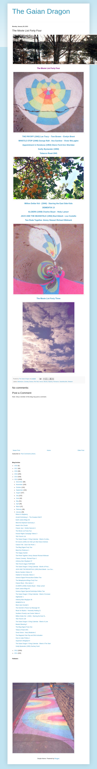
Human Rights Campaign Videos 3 (26, 533)
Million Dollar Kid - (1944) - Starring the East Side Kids (48, 203)
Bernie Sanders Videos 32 (24, 572)
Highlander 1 (20, 597)
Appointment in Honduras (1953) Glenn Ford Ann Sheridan (48, 145)
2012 (16, 650)
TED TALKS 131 (21, 536)
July (17, 495)
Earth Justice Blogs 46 (23, 520)
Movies (46, 381)
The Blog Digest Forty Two (24, 547)
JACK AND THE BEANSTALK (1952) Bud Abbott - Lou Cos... (35, 569)
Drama (31, 381)
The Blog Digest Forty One (24, 627)
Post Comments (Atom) (28, 454)
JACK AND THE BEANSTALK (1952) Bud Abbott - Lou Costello (48, 216)
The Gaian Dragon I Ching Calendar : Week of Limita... (33, 539)
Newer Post (16, 450)
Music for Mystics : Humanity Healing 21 (28, 610)
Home (49, 450)
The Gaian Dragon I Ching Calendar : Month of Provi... (33, 566)
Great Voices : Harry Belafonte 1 (26, 632)
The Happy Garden (22, 553)
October (18, 487)
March (18, 506)
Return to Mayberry (22, 514)
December (19, 482)
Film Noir (36, 381)
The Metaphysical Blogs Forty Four (26, 580)
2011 (16, 653)
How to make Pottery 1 (23, 638)
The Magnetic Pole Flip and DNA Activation (29, 635)
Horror (41, 381)
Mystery (50, 381)
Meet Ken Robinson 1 (22, 550)
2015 (16, 474)
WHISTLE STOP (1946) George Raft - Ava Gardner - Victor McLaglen (49, 141)
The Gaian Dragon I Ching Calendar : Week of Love (32, 621)
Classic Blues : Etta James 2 (25, 583)
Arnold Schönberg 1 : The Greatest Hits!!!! (29, 517)
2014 (16, 477)
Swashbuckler (63, 381)
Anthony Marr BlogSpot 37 (24, 561)
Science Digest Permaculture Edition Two (28, 577)
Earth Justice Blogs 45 (23, 588)
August (18, 493)
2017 (16, 468)
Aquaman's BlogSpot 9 (23, 641)
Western (70, 381)
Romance (56, 381)
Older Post (81, 450)
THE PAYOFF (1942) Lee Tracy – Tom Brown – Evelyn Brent (48, 137)
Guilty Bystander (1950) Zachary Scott (27, 646)
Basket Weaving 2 (21, 624)
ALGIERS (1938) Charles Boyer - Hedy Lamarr (48, 212)
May (17, 501)
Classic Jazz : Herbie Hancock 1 (26, 528)
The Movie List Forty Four (24, 531)
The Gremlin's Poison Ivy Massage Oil (27, 608)
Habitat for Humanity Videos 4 (25, 575)
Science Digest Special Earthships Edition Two (30, 591)
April (17, 504)
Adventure (20, 381)
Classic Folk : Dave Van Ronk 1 (25, 545)
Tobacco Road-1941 (48, 153)
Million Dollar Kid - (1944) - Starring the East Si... (31, 616)
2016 (16, 471)
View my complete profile (58, 689)
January (18, 512)
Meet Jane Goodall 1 (22, 605)
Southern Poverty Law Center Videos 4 (28, 613)
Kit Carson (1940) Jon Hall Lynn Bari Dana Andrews (32, 542)
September (19, 490)
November (19, 484)
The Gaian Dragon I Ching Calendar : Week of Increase (33, 594)
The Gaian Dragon (41, 11)
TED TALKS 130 (21, 619)
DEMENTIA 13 (48, 208)
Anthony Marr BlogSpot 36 (24, 599)
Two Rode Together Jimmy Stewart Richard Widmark (48, 220)
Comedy (26, 381)
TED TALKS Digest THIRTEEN (25, 564)
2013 (16, 479)
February (19, 509)
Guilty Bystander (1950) (48, 149)
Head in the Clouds (22, 525)
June (17, 498)
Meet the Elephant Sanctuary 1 (25, 523)
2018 (16, 465)
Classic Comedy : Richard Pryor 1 (26, 558)
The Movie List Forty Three (48, 298)
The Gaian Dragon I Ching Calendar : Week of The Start (33, 643)
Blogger (56, 758)
